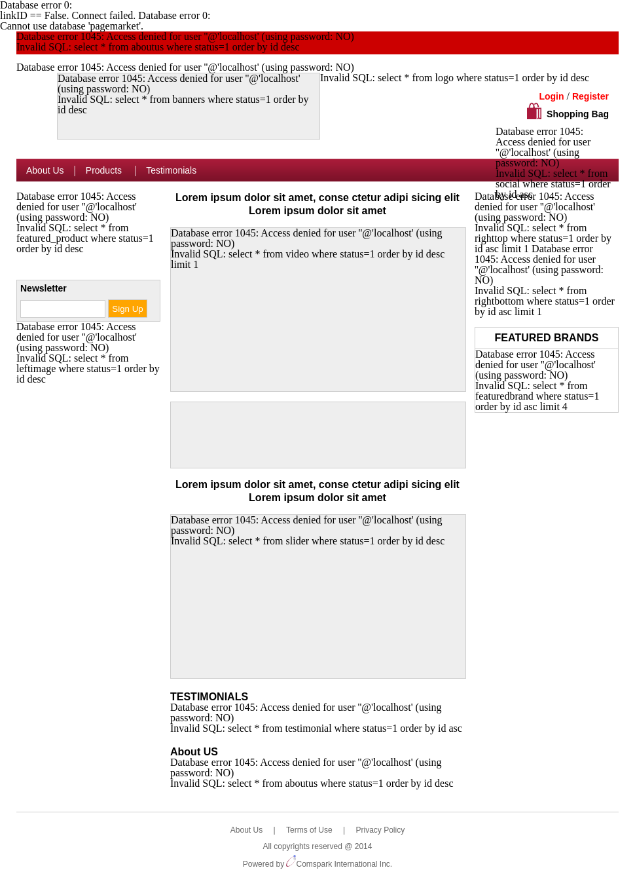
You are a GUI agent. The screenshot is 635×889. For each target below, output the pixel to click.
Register (590, 96)
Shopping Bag (578, 114)
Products (105, 170)
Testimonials (171, 170)
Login (551, 96)
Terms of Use (309, 830)
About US (194, 751)
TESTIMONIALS (209, 696)
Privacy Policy (380, 830)
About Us (45, 170)
